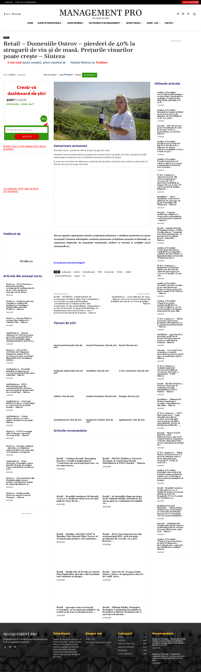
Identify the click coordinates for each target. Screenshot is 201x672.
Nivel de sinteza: (50, 75)
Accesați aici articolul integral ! (69, 262)
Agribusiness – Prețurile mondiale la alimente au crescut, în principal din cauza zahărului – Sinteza (20, 372)
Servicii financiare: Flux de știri (101, 345)
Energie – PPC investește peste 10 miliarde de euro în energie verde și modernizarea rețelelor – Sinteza (169, 130)
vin (83, 276)
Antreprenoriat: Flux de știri (68, 419)
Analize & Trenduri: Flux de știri (99, 420)
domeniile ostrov (89, 272)
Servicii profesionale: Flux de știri (68, 346)
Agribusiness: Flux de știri (132, 419)
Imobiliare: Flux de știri (97, 370)
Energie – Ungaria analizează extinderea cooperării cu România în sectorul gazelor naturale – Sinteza (169, 216)
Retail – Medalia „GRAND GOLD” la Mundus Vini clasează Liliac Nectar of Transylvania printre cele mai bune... (77, 536)
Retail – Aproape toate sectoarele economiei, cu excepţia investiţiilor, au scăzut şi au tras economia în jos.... (78, 609)
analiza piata (66, 272)
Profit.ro (12, 75)
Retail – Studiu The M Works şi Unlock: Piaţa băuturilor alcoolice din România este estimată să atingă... (78, 574)
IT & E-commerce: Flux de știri (134, 370)
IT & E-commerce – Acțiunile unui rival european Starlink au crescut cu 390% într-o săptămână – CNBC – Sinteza (168, 371)
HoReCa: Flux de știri (64, 396)
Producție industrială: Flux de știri (68, 371)
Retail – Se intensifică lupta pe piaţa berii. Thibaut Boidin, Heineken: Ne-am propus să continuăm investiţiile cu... (123, 500)
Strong (78, 75)
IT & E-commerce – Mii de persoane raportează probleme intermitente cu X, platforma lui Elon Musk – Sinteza (170, 323)
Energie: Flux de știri (129, 396)
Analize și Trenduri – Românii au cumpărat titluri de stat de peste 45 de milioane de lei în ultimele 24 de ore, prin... (170, 114)
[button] (194, 14)
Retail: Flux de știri (128, 345)
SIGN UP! (27, 136)
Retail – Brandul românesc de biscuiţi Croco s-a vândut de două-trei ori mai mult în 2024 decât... (77, 498)
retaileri (128, 272)
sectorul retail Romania (63, 276)
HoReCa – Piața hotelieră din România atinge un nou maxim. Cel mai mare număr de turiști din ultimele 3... (20, 481)
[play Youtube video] (26, 170)
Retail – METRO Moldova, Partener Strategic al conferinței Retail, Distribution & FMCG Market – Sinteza (124, 461)
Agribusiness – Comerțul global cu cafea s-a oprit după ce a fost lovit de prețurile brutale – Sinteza (20, 404)
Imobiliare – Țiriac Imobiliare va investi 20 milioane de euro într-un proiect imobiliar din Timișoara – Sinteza (168, 201)
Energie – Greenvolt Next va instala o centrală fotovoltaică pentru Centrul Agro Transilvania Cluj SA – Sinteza (170, 354)
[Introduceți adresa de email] (26, 130)
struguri (77, 276)
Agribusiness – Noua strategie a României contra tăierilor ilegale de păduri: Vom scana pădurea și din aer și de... (20, 465)
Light (61, 75)
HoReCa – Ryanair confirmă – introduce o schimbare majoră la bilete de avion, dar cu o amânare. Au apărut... (20, 449)
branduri (77, 272)
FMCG (100, 272)
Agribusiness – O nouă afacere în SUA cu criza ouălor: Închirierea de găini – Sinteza (20, 419)
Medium (69, 75)
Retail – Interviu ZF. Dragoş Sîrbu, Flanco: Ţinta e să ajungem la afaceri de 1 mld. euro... (123, 574)
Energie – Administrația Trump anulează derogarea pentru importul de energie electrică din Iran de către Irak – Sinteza (170, 527)
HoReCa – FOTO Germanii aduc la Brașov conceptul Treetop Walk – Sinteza (19, 433)
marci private (109, 272)
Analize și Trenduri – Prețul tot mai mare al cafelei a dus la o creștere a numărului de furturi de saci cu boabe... (169, 163)
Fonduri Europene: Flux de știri (101, 396)
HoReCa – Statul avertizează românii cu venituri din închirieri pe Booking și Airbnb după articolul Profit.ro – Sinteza (20, 305)
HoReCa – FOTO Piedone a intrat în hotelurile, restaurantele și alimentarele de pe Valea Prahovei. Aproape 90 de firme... (20, 288)
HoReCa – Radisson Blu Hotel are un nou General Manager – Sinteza (18, 495)
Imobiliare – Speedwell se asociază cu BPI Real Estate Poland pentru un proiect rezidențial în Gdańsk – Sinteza (170, 338)
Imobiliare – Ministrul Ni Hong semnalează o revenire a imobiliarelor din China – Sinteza (169, 402)
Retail (6, 38)
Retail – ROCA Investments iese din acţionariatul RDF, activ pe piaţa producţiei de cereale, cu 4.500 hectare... (122, 538)
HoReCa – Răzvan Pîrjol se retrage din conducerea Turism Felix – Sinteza (19, 320)
